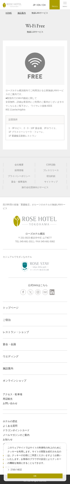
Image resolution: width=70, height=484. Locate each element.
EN (39, 5)
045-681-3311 (27, 241)
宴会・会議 (9, 344)
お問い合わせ (10, 403)
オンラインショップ (14, 380)
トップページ (10, 307)
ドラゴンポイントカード (16, 430)
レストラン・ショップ (16, 332)
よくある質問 (10, 425)
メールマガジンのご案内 (16, 435)
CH (44, 5)
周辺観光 (8, 398)
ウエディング (10, 356)
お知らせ (8, 439)
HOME (9, 13)
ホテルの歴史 (10, 421)
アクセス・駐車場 (12, 394)
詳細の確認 (16, 469)
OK (35, 476)
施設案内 (22, 13)
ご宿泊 (7, 319)
